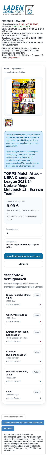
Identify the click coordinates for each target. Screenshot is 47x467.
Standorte (23, 264)
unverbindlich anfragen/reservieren (23, 256)
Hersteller (8, 428)
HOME (6, 69)
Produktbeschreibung (13, 417)
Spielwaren (16, 69)
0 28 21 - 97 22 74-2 (21, 27)
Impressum (14, 57)
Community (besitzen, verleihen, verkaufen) (23, 422)
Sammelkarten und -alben (14, 72)
